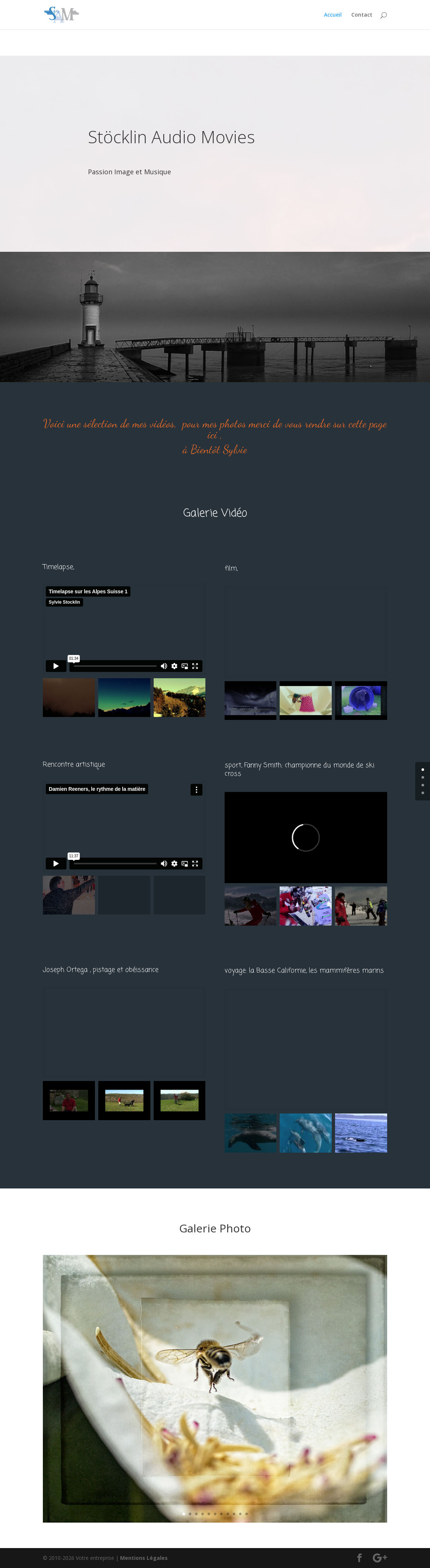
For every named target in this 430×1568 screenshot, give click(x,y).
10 (240, 1514)
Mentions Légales (144, 1557)
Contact (361, 15)
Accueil (333, 15)
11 (246, 1514)
